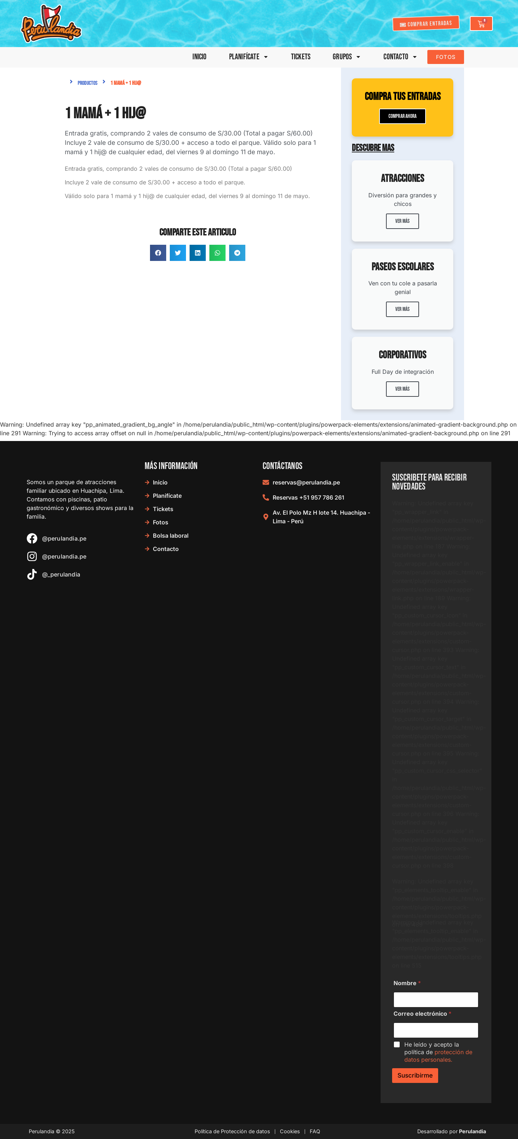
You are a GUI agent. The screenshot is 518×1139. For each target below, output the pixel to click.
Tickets (300, 57)
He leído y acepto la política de (438, 1052)
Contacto (400, 57)
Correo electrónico (422, 1013)
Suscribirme (415, 1075)
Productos (87, 83)
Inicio (199, 57)
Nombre (407, 983)
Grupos (347, 57)
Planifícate (249, 57)
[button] (158, 253)
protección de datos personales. (438, 1055)
